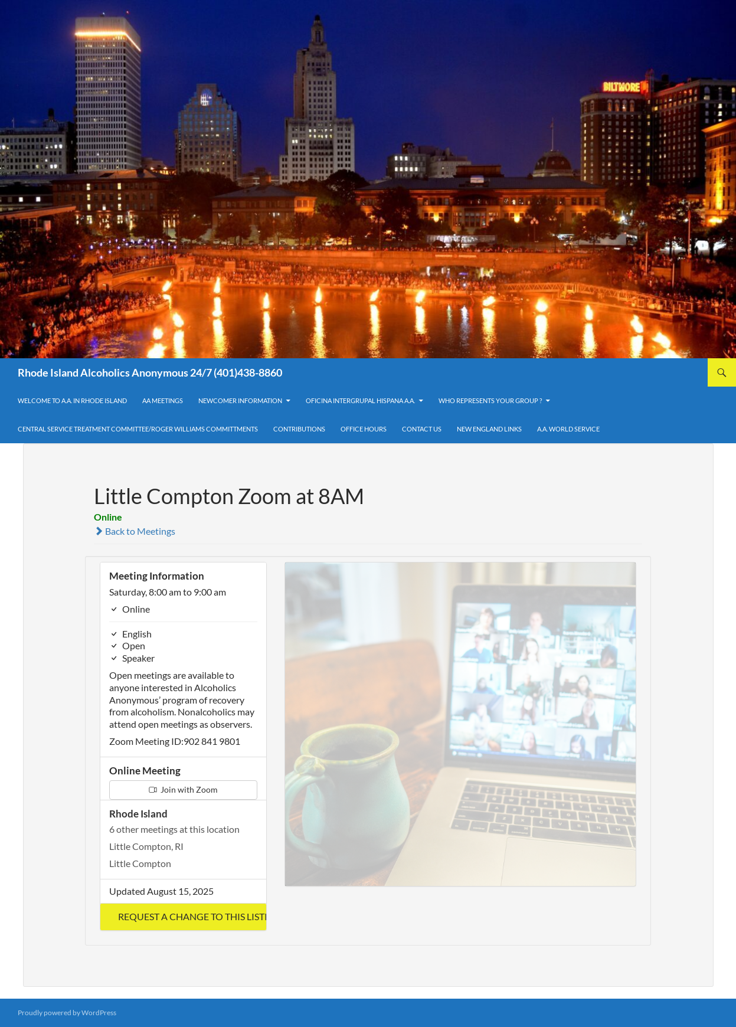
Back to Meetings (134, 531)
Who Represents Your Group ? (490, 400)
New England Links (489, 429)
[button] (183, 917)
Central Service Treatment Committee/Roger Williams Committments (138, 429)
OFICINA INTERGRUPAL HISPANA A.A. (360, 400)
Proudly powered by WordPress (67, 1012)
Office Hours (364, 429)
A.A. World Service (568, 429)
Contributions (299, 429)
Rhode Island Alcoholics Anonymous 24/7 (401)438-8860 (150, 372)
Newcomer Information (240, 400)
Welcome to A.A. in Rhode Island (72, 400)
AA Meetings (162, 400)
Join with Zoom (183, 789)
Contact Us (421, 429)
